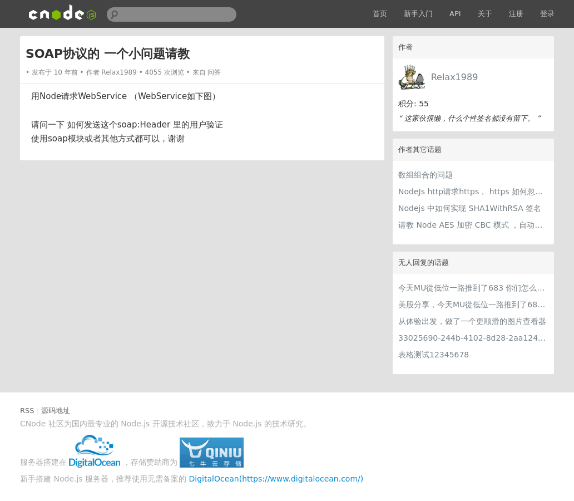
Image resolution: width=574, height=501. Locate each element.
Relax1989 (454, 77)
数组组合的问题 (425, 174)
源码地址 (55, 410)
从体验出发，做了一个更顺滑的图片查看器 (472, 321)
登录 (547, 13)
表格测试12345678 (433, 354)
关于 (485, 13)
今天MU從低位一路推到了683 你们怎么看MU (473, 287)
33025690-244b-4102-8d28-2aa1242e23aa (473, 337)
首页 (380, 13)
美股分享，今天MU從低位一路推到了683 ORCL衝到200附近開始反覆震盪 (473, 304)
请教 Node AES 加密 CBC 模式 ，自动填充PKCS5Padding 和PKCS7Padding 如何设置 (473, 224)
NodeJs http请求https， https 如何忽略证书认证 (473, 191)
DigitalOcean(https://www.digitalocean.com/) (276, 478)
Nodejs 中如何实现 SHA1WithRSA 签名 (469, 208)
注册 (516, 13)
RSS (27, 410)
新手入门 (418, 13)
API (455, 13)
